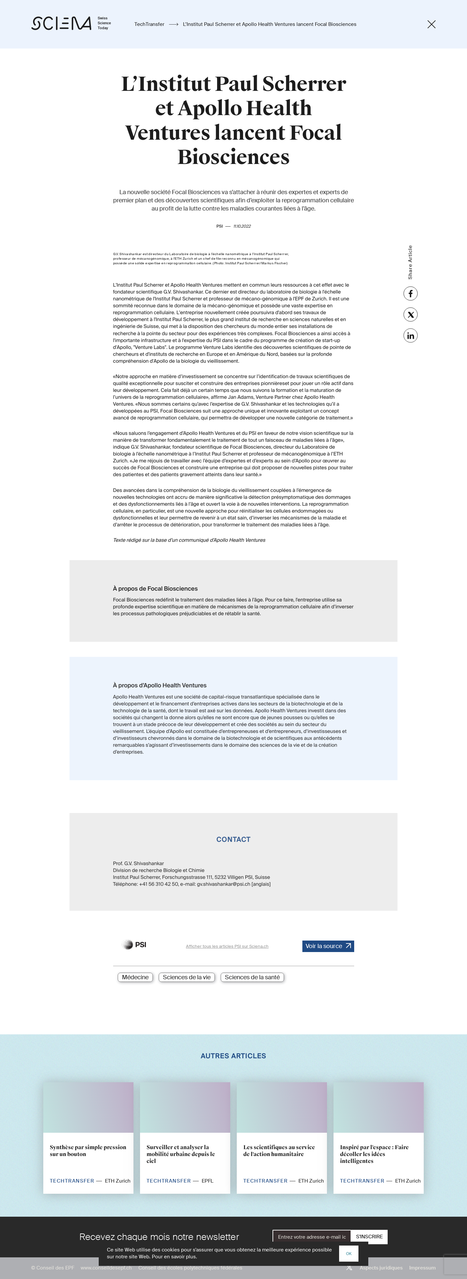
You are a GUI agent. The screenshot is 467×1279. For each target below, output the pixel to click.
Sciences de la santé (252, 977)
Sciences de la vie (187, 977)
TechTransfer (150, 24)
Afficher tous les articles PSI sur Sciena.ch (227, 946)
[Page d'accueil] (78, 24)
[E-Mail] (312, 1237)
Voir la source (324, 946)
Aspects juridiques (381, 1268)
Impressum (422, 1268)
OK (349, 1253)
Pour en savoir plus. (174, 1256)
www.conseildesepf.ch (106, 1268)
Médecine (135, 977)
